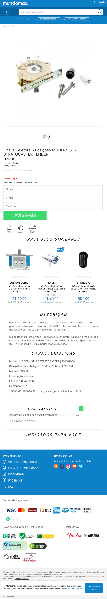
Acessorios (9, 26)
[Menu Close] (7, 11)
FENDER (8, 159)
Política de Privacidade (71, 588)
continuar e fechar (94, 588)
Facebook (15, 480)
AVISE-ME (25, 215)
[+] (81, 408)
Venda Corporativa (22, 579)
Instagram (16, 474)
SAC (11, 486)
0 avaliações (26, 170)
